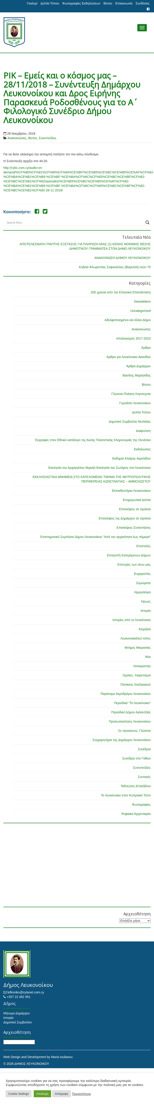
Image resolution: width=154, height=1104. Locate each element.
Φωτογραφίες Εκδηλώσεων (81, 3)
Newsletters (142, 301)
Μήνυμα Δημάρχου (16, 1013)
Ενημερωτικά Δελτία (137, 500)
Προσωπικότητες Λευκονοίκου (130, 721)
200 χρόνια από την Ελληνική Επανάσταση (121, 292)
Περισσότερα (81, 1094)
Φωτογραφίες (141, 804)
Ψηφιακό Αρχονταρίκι (136, 814)
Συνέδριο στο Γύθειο (136, 758)
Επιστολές (143, 546)
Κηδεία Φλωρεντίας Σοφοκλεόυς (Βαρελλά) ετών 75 (115, 267)
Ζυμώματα (143, 583)
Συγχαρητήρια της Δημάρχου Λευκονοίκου (121, 740)
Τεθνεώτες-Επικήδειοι (136, 786)
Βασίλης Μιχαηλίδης (137, 375)
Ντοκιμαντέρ (142, 666)
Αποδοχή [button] (42, 1093)
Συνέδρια (144, 749)
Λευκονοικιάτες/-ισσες (136, 638)
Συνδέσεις (143, 3)
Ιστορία (146, 610)
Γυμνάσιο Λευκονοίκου (135, 403)
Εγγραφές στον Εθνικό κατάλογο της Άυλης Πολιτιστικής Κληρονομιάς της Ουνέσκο (93, 440)
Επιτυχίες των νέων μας (134, 564)
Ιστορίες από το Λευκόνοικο (131, 620)
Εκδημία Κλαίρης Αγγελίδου (131, 458)
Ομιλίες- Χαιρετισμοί (137, 675)
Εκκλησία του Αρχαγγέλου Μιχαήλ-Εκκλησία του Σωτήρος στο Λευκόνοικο (99, 467)
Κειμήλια (145, 629)
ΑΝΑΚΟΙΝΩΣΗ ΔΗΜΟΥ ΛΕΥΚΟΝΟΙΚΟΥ (122, 258)
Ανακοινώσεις (17, 138)
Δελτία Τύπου (49, 3)
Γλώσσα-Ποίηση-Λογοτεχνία (131, 394)
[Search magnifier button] (147, 222)
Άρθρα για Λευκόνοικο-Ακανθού (129, 357)
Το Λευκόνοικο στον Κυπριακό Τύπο (126, 795)
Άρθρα (146, 347)
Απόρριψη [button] (61, 1093)
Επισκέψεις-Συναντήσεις (134, 527)
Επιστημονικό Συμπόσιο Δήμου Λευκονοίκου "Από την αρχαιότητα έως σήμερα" (95, 537)
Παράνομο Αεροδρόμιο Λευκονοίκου (125, 694)
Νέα (148, 657)
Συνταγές (144, 777)
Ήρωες (146, 601)
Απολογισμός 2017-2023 (133, 338)
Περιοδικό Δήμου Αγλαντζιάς (131, 712)
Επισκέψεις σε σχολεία (135, 509)
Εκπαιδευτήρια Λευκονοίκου (131, 490)
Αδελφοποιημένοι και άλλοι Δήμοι (128, 320)
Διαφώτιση (143, 431)
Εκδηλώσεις (142, 449)
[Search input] (75, 222)
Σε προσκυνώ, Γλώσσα (134, 730)
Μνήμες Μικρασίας (138, 647)
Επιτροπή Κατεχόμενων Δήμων (129, 555)
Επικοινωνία (123, 3)
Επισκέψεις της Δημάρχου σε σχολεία (125, 518)
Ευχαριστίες (142, 574)
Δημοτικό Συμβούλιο (17, 1022)
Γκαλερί (32, 3)
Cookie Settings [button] (18, 1093)
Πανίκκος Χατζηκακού (136, 684)
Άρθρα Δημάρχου (138, 366)
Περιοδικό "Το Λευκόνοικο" (132, 703)
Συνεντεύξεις (47, 138)
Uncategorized (140, 311)
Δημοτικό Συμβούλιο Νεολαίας (130, 421)
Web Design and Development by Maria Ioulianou (38, 1057)
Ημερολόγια (142, 592)
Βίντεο (107, 3)
